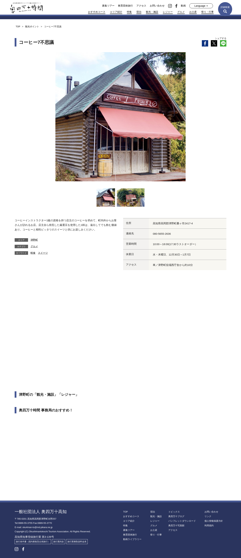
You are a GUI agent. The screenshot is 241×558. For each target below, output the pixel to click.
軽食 (33, 252)
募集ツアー (108, 5)
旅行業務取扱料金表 (76, 541)
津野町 (34, 239)
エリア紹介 (116, 11)
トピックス (173, 512)
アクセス (141, 5)
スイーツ (43, 252)
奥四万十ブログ (175, 516)
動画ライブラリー (131, 539)
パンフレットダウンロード (181, 521)
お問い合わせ (157, 5)
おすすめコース (96, 11)
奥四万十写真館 (175, 525)
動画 (183, 5)
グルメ (181, 11)
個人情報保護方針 (212, 521)
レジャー (168, 11)
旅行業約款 (58, 541)
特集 (129, 11)
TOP (125, 512)
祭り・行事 (207, 11)
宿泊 (138, 11)
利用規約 (208, 525)
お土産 (193, 11)
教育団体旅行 (125, 5)
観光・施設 (152, 11)
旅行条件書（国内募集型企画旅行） (33, 541)
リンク (207, 516)
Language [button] (201, 5)
